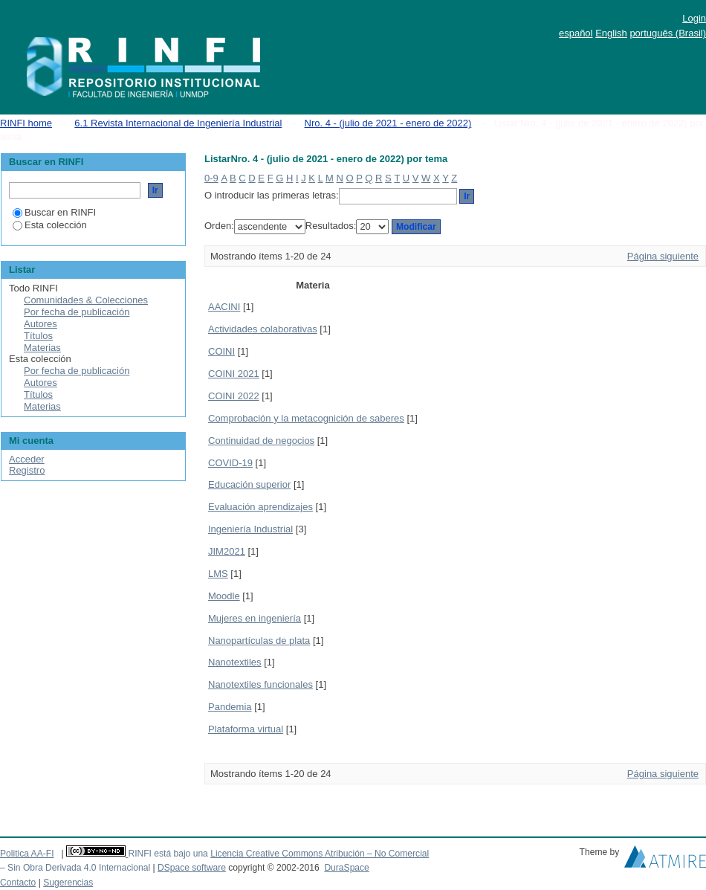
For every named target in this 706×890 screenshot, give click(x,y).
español (576, 33)
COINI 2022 (233, 396)
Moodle (224, 596)
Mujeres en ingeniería (254, 618)
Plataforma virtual (245, 729)
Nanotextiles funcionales (260, 684)
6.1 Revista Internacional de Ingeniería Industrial (178, 123)
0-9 (211, 178)
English (611, 33)
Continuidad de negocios (261, 440)
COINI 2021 (233, 373)
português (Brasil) (667, 33)
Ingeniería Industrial (250, 529)
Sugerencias (68, 882)
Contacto (18, 882)
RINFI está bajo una (167, 853)
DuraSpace (346, 867)
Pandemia (230, 706)
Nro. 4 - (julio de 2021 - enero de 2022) (388, 123)
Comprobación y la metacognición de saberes (306, 418)
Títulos (38, 335)
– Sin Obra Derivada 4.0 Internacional (75, 867)
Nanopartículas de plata (259, 640)
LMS (218, 573)
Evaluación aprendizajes (260, 506)
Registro (27, 470)
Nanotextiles (235, 662)
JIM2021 (226, 551)
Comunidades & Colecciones (86, 300)
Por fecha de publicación (76, 311)
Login (694, 18)
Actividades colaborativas (262, 329)
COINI (221, 351)
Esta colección (50, 224)
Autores (40, 323)
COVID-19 (230, 462)
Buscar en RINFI (54, 212)
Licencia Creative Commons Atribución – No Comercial (319, 853)
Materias (42, 347)
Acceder (27, 459)
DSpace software (192, 867)
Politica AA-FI (27, 853)
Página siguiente (663, 256)
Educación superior (249, 484)
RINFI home (26, 123)
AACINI (224, 306)
